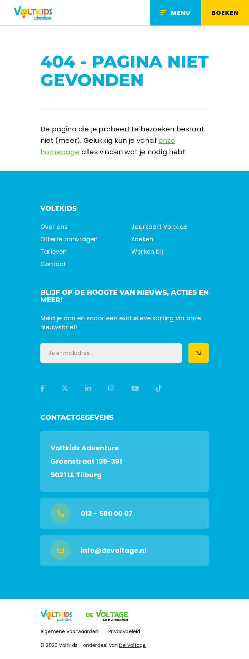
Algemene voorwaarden (69, 631)
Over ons (54, 226)
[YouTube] (135, 388)
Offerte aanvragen (69, 239)
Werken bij (147, 251)
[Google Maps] (124, 461)
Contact (53, 264)
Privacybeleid (124, 631)
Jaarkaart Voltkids (159, 226)
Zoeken (142, 239)
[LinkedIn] (88, 388)
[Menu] (175, 13)
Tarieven (53, 251)
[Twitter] (65, 388)
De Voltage (132, 645)
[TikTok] (159, 388)
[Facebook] (42, 388)
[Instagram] (111, 388)
